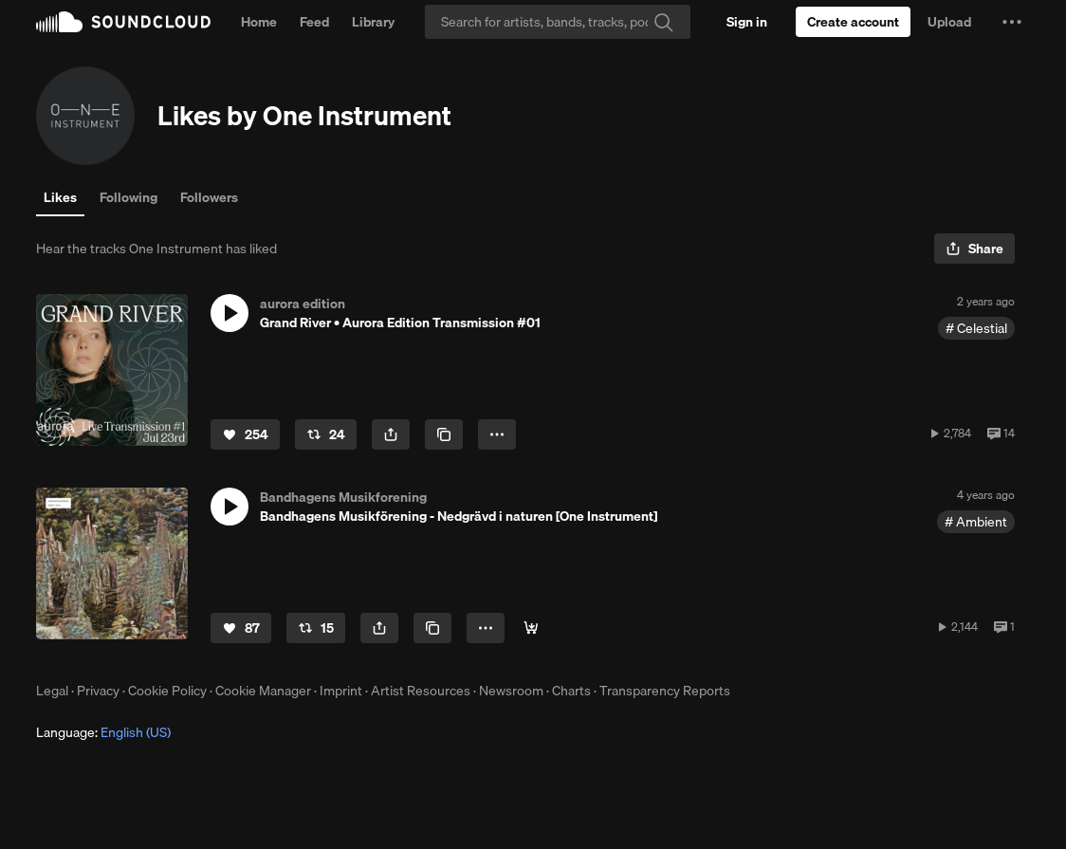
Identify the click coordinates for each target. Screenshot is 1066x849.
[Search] (557, 22)
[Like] (245, 434)
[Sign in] (747, 22)
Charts (571, 690)
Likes (60, 197)
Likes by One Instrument (304, 115)
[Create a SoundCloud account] (853, 22)
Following (128, 197)
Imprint (341, 690)
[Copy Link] (444, 434)
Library (373, 21)
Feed (314, 21)
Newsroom (511, 690)
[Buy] (531, 628)
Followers (209, 197)
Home (259, 21)
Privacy (98, 690)
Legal (52, 690)
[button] (1012, 22)
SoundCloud (123, 21)
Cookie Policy (167, 690)
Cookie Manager (263, 690)
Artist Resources (420, 690)
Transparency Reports (664, 690)
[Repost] (326, 434)
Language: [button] (103, 732)
